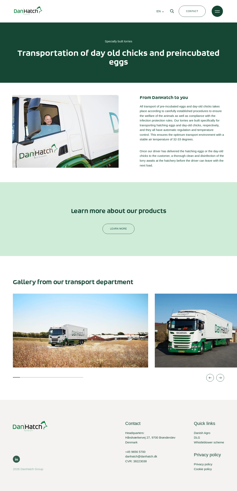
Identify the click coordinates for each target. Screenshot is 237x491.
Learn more (118, 228)
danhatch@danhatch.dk (141, 456)
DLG (197, 437)
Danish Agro (202, 433)
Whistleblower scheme (209, 442)
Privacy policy (203, 464)
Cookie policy (203, 469)
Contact (192, 11)
